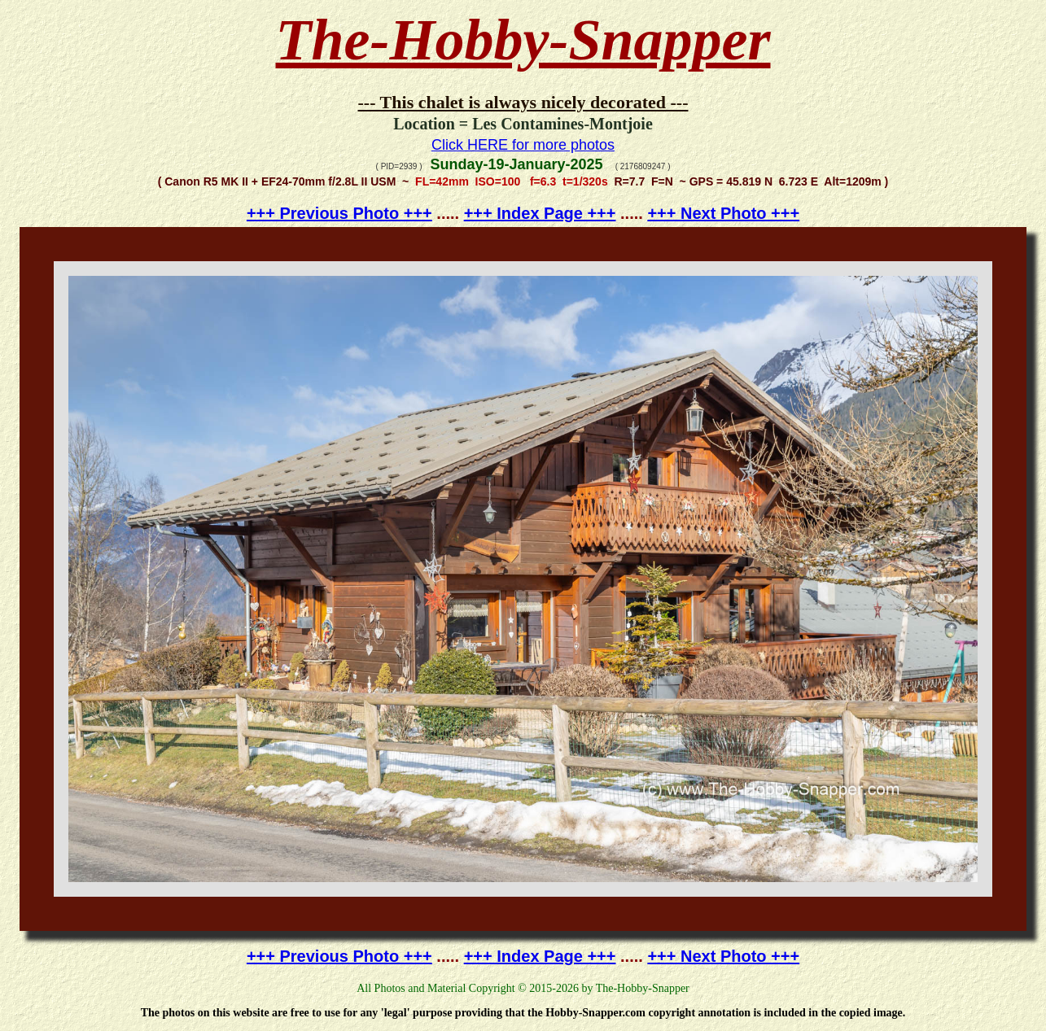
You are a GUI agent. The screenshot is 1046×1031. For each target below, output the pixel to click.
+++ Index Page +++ (540, 213)
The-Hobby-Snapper (523, 39)
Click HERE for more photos (523, 145)
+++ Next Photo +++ (723, 213)
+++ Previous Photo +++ (339, 213)
